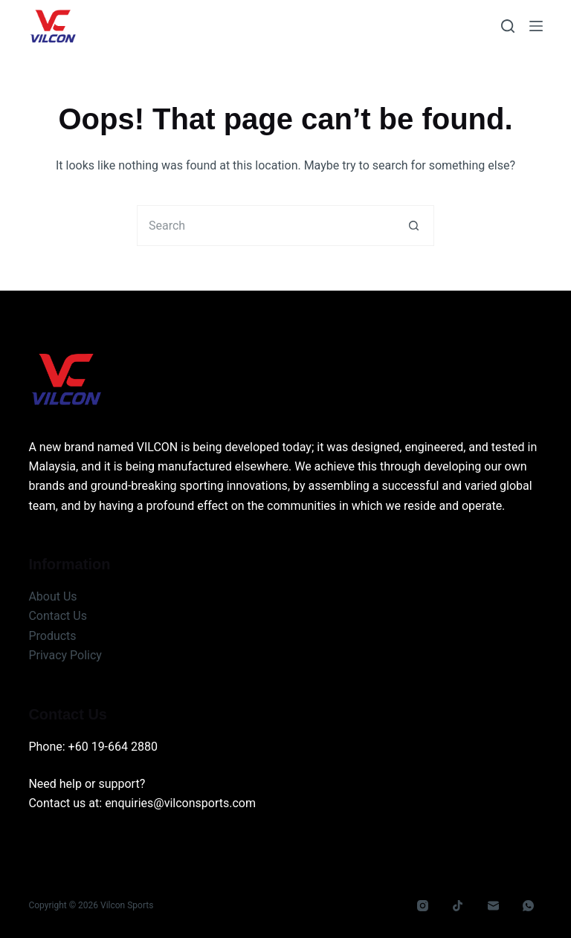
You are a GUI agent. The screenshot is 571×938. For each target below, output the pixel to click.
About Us (52, 596)
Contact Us (57, 616)
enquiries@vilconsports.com (180, 803)
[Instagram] (423, 906)
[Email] (494, 906)
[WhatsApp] (528, 906)
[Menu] (536, 26)
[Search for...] (265, 225)
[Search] (507, 26)
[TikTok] (458, 906)
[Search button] (413, 225)
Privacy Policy (65, 655)
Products (52, 636)
